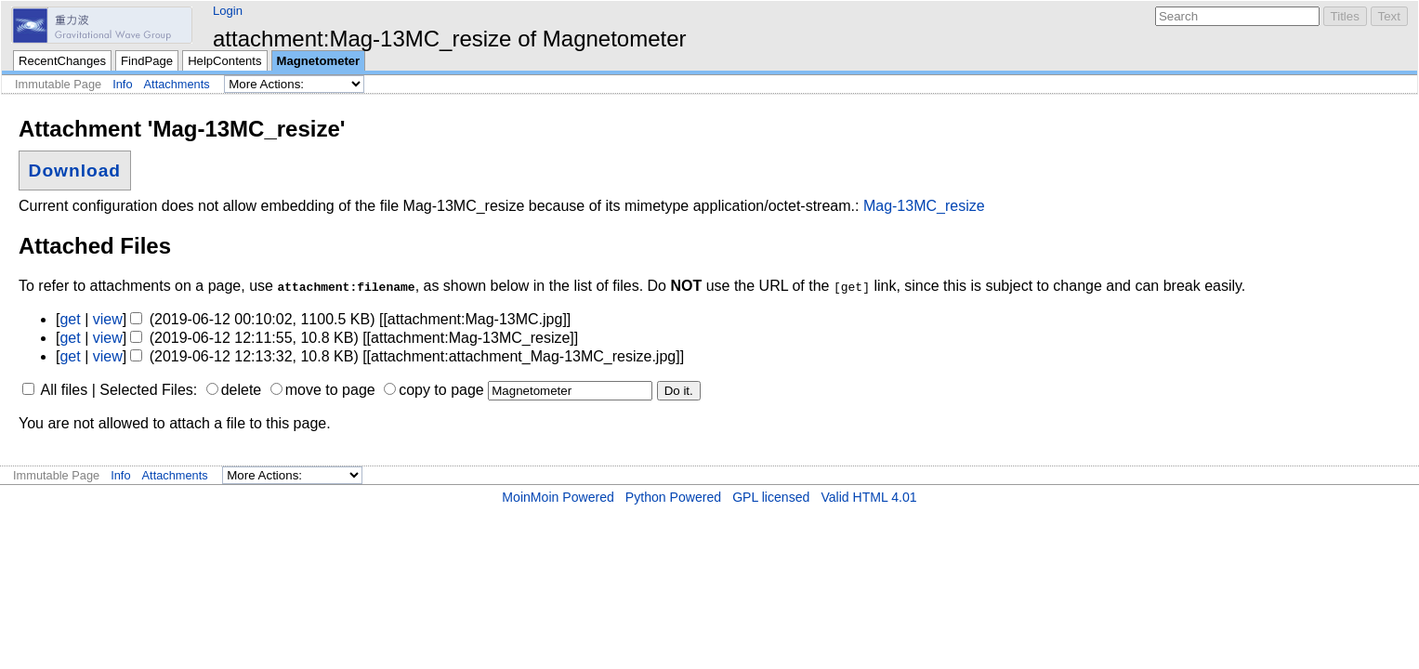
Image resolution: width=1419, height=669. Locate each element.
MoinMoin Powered (558, 497)
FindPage (147, 61)
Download (75, 170)
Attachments (177, 84)
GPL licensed (770, 497)
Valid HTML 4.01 (868, 497)
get (69, 319)
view (108, 319)
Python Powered (673, 497)
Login (228, 11)
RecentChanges (62, 61)
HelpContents (224, 61)
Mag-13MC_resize (924, 206)
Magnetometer (319, 61)
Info (122, 84)
